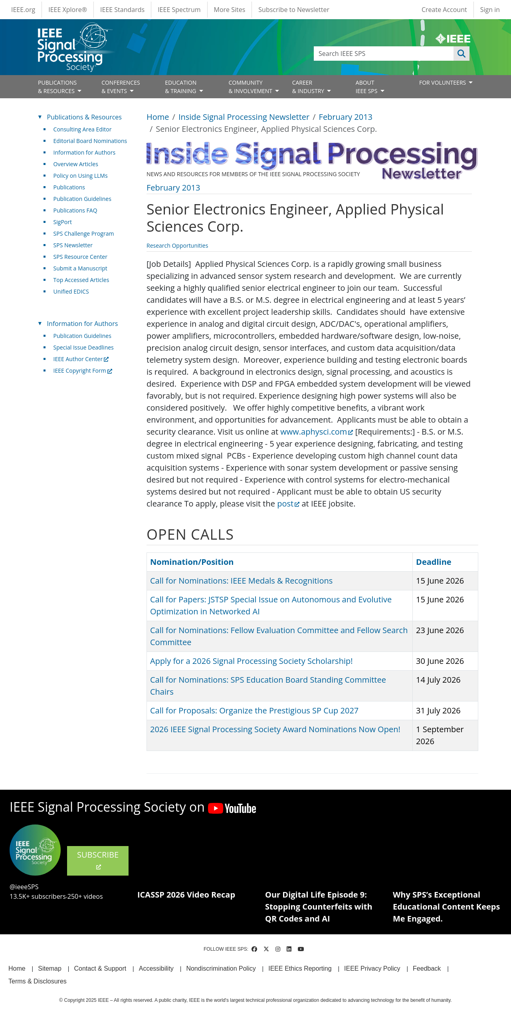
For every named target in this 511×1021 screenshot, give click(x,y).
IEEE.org (23, 9)
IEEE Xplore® (67, 9)
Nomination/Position (192, 561)
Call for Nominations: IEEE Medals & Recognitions (241, 580)
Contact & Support (100, 968)
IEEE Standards (122, 9)
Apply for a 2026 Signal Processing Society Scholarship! (251, 661)
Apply (461, 53)
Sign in (490, 9)
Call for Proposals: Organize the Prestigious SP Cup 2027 (254, 710)
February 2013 (345, 116)
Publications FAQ (75, 210)
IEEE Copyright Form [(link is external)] (82, 370)
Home (158, 116)
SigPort (62, 222)
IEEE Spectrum (179, 9)
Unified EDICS (71, 291)
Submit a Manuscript (80, 268)
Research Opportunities (177, 245)
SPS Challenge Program (83, 233)
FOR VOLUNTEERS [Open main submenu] (443, 82)
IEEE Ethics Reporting (299, 968)
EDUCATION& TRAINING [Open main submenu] (181, 87)
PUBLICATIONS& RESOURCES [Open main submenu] (57, 87)
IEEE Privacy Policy (372, 968)
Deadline (434, 561)
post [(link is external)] (288, 503)
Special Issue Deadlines (83, 347)
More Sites (230, 9)
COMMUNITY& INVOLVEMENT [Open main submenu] (250, 87)
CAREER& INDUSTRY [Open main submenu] (309, 87)
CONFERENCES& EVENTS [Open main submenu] (120, 87)
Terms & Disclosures (37, 981)
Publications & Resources (84, 117)
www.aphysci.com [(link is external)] (316, 431)
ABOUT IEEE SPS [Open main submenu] (367, 87)
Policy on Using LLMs (80, 175)
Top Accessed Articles (81, 280)
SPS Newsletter (73, 245)
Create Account (444, 9)
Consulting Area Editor (82, 129)
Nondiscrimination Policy (221, 968)
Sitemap (49, 968)
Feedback (427, 968)
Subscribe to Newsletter (293, 9)
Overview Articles (75, 164)
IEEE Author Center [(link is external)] (81, 359)
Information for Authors (84, 152)
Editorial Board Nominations (90, 141)
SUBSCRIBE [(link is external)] (98, 860)
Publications (69, 187)
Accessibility (156, 968)
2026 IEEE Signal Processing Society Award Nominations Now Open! (275, 729)
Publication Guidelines (82, 199)
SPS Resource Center (80, 256)
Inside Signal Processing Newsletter (243, 116)
